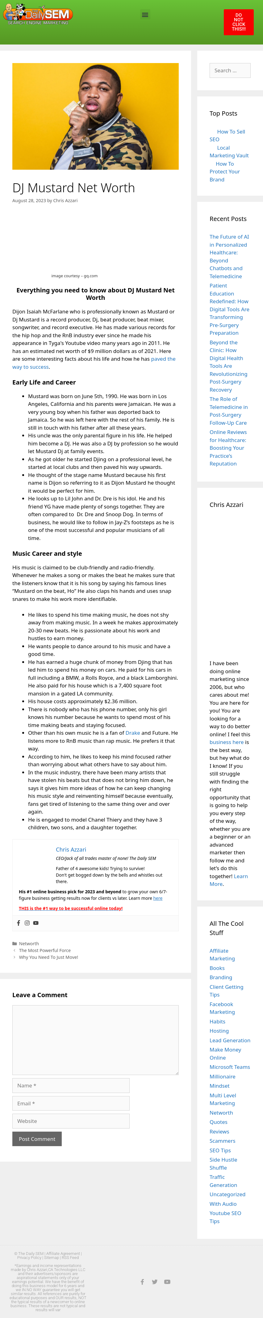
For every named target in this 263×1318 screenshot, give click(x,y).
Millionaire (223, 1076)
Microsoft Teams (230, 1066)
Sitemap (51, 1257)
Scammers (223, 1140)
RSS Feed (70, 1257)
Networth (29, 943)
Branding (221, 977)
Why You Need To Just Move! (48, 957)
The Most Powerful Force (45, 950)
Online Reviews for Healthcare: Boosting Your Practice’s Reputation (228, 447)
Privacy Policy (29, 1257)
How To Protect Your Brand (225, 171)
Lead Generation (230, 1040)
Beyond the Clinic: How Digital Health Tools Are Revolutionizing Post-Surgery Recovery (229, 366)
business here (227, 742)
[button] (145, 14)
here (157, 898)
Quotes (219, 1121)
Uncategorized (228, 1194)
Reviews (219, 1131)
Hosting (219, 1030)
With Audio (223, 1203)
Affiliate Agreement (63, 1253)
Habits (217, 1021)
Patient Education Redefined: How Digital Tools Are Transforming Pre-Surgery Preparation (229, 309)
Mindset (220, 1085)
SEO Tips (220, 1150)
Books (217, 967)
